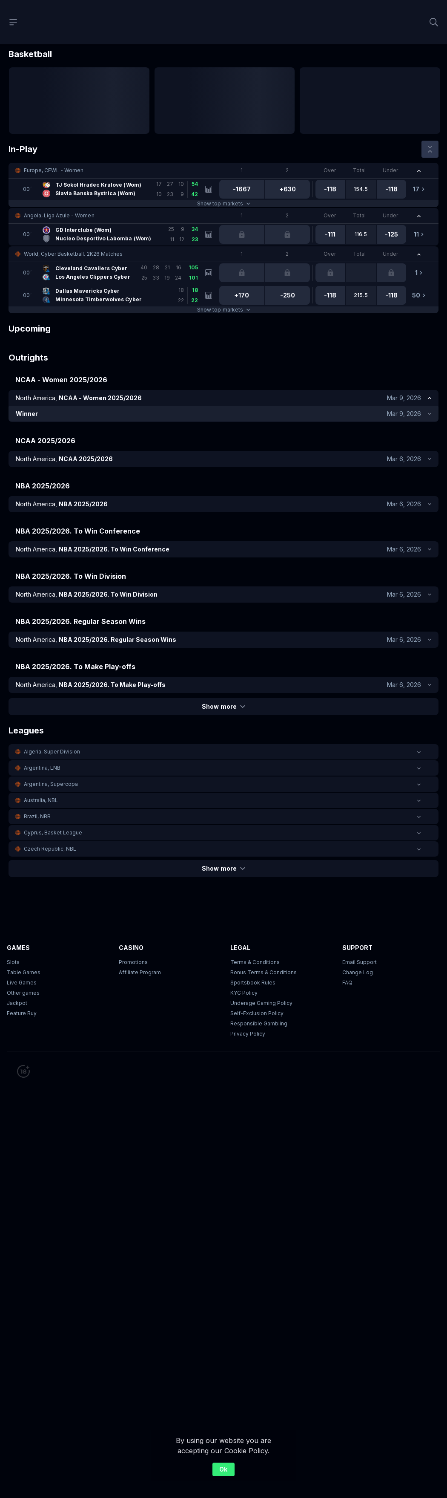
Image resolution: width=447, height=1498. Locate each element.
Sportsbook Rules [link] (252, 982)
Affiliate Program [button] (140, 972)
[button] (223, 170)
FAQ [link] (347, 982)
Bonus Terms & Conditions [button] (263, 972)
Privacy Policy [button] (247, 1033)
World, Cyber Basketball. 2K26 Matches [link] (73, 254)
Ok (223, 1469)
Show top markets (223, 203)
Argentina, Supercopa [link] (51, 784)
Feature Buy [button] (22, 1013)
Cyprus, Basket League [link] (53, 832)
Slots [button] (13, 962)
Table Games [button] (23, 972)
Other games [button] (23, 993)
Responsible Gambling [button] (258, 1023)
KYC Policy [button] (244, 993)
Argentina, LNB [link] (42, 768)
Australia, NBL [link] (41, 800)
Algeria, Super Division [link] (52, 751)
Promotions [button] (133, 962)
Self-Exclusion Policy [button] (257, 1013)
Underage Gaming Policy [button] (261, 1003)
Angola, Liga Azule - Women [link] (59, 215)
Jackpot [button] (17, 1003)
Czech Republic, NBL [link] (50, 849)
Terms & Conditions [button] (255, 962)
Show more (223, 706)
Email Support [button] (359, 962)
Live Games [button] (22, 982)
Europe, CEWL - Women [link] (53, 170)
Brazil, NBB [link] (37, 816)
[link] (110, 189)
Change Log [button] (357, 972)
